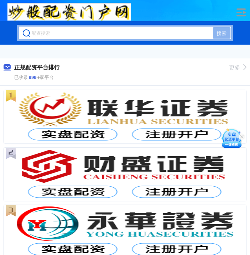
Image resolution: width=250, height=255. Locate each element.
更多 (237, 67)
